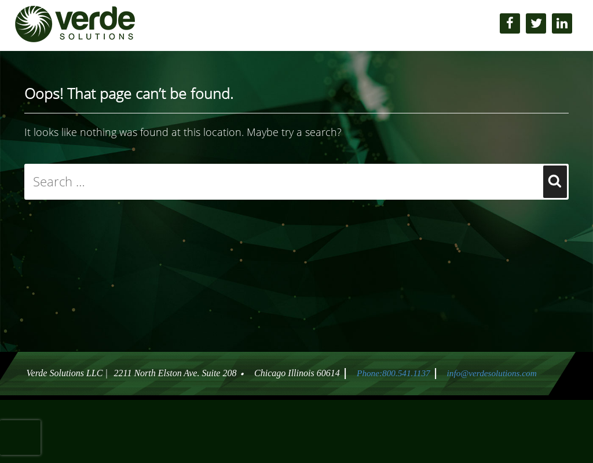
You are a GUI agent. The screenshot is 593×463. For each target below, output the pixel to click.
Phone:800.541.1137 (390, 373)
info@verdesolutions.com (493, 373)
